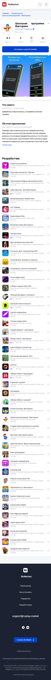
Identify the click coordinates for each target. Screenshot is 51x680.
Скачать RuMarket (25, 640)
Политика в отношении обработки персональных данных (24, 658)
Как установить (25, 592)
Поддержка (25, 599)
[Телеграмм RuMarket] (23, 627)
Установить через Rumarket (25, 49)
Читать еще (7, 145)
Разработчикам (25, 605)
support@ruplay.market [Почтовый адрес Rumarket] (25, 616)
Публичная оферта (24, 651)
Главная (5, 13)
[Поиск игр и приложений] (40, 4)
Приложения (17, 13)
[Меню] (46, 4)
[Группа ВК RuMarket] (27, 627)
